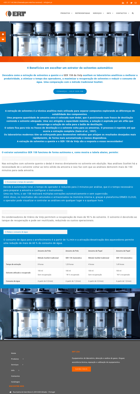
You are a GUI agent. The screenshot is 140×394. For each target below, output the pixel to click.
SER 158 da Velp (72, 75)
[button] (133, 13)
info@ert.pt (48, 2)
